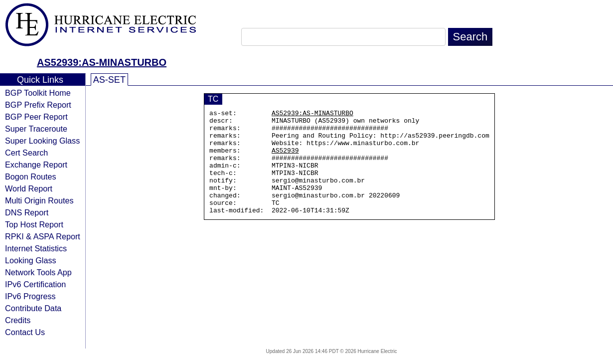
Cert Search (26, 152)
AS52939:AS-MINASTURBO (101, 62)
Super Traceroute (36, 128)
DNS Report (26, 212)
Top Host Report (34, 224)
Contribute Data (33, 308)
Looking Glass (30, 260)
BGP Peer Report (36, 116)
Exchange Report (36, 164)
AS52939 (285, 159)
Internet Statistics (36, 248)
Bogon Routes (30, 176)
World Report (28, 188)
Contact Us (25, 332)
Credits (17, 320)
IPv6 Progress (30, 296)
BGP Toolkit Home (38, 92)
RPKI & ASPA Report (42, 236)
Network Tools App (38, 272)
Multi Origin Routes (39, 200)
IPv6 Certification (35, 284)
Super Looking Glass (42, 140)
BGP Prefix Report (38, 104)
